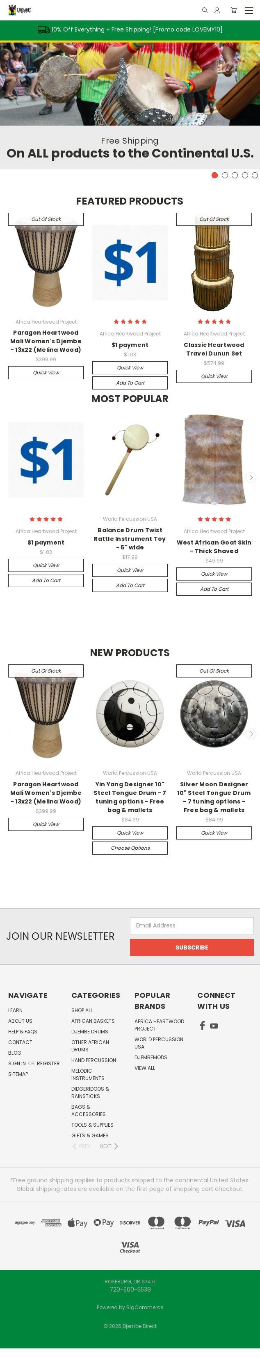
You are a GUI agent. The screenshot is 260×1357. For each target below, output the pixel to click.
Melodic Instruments (88, 1074)
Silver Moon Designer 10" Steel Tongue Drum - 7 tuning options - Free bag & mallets (214, 797)
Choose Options (130, 847)
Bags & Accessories (88, 1110)
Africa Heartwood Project (159, 1025)
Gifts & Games (90, 1135)
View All (145, 1067)
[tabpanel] (130, 104)
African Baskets (93, 1020)
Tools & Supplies (92, 1124)
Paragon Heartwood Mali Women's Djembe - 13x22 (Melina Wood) (46, 341)
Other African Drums (90, 1046)
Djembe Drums (89, 1031)
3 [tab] (235, 175)
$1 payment (130, 345)
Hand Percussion (93, 1060)
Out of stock (46, 219)
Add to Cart (130, 382)
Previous (9, 477)
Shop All (82, 1010)
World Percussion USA (159, 1043)
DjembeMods (151, 1057)
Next (251, 477)
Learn (15, 1010)
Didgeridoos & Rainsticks (90, 1092)
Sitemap (18, 1074)
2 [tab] (225, 175)
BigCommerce (144, 1307)
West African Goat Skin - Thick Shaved (214, 546)
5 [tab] (255, 175)
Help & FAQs (22, 1031)
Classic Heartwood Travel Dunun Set (214, 349)
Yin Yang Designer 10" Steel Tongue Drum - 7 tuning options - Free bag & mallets (130, 797)
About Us (20, 1020)
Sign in (17, 1063)
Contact (20, 1042)
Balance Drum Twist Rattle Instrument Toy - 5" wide (130, 538)
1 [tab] (215, 175)
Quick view (46, 372)
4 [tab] (245, 175)
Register (48, 1063)
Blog (14, 1052)
